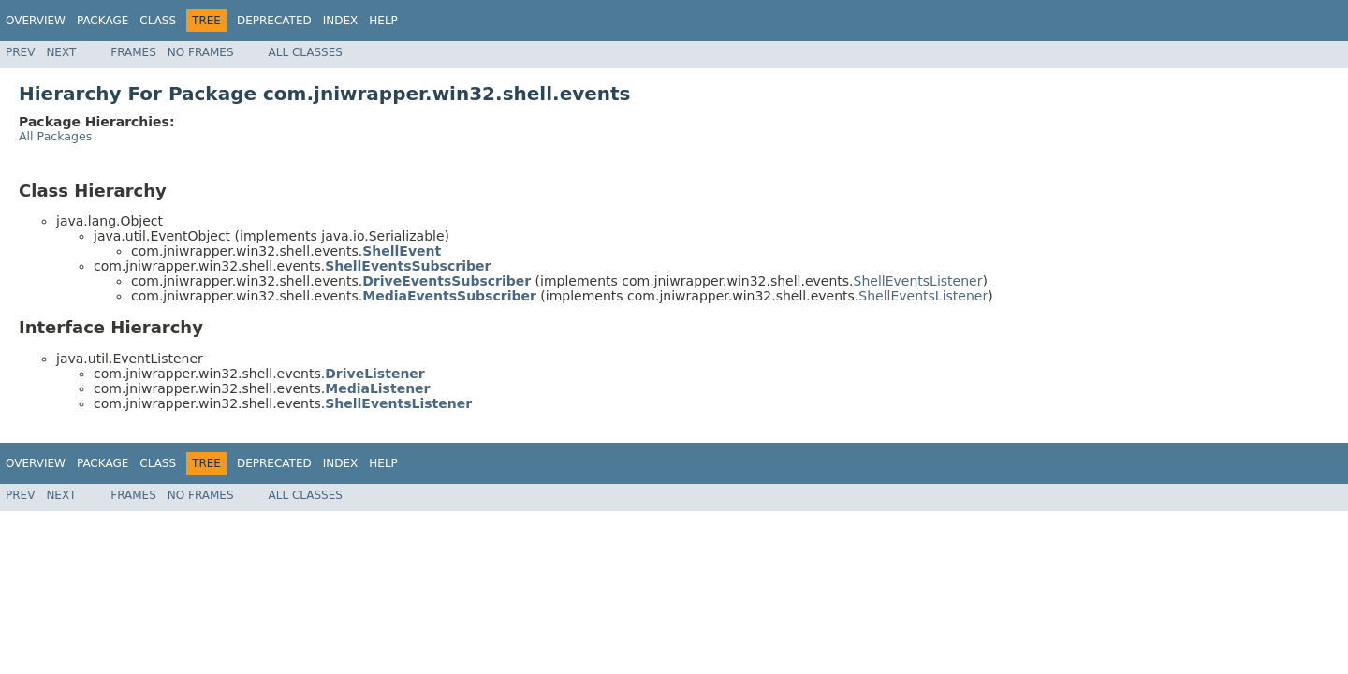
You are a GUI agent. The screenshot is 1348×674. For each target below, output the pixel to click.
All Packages (55, 136)
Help (383, 20)
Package (102, 20)
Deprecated (274, 20)
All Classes (306, 52)
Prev (20, 52)
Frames (133, 52)
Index (341, 20)
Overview (36, 20)
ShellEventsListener (918, 280)
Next (61, 52)
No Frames (201, 52)
